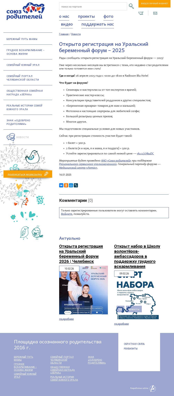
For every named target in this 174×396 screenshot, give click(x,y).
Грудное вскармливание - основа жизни (26, 52)
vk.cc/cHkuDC (145, 153)
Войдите (66, 214)
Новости (22, 137)
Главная (64, 34)
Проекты (86, 16)
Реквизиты (130, 348)
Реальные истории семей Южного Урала (24, 107)
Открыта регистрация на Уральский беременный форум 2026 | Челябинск (81, 254)
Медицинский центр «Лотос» (78, 168)
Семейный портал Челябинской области (23, 77)
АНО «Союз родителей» (116, 160)
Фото (108, 16)
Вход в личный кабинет (154, 4)
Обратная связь (134, 344)
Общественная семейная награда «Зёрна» (25, 92)
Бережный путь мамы (22, 39)
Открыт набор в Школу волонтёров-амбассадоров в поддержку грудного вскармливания (137, 256)
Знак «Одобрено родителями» (18, 122)
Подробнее (66, 318)
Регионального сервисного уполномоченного (88, 164)
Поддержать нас (97, 23)
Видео (67, 23)
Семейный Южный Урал (23, 65)
